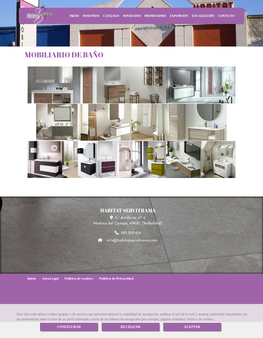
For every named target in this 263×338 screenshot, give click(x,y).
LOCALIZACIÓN (203, 16)
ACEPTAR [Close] (192, 327)
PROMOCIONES (155, 16)
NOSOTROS (91, 16)
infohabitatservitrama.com (132, 240)
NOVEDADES (132, 16)
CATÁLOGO (111, 16)
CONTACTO (226, 16)
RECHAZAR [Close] (130, 327)
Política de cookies (200, 319)
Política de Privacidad (116, 278)
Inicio (32, 278)
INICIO (74, 16)
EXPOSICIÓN (179, 16)
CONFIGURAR (69, 327)
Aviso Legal (50, 278)
